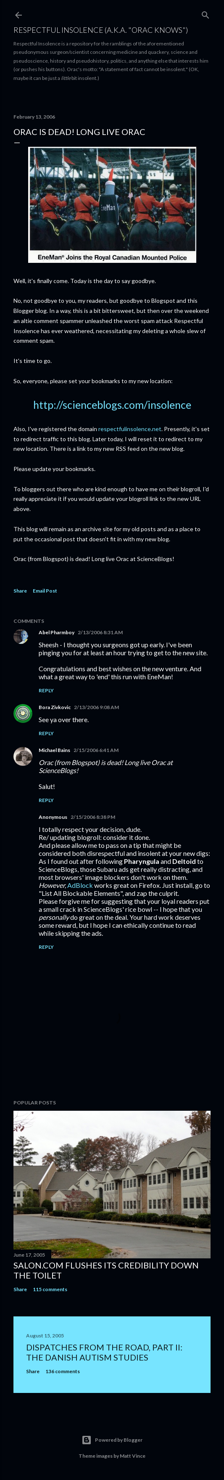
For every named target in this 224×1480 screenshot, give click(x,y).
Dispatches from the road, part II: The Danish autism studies (104, 1352)
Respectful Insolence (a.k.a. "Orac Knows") (100, 29)
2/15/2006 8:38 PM (93, 817)
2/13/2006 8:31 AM (100, 632)
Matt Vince (132, 1456)
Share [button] (20, 591)
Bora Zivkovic (55, 707)
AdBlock (80, 885)
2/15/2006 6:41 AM (96, 750)
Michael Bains (54, 750)
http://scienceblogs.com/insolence (112, 404)
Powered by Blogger (112, 1440)
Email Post (45, 591)
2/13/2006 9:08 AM (96, 707)
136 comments (62, 1371)
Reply (46, 690)
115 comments (50, 1289)
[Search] (205, 13)
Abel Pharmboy (56, 632)
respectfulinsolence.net (129, 428)
